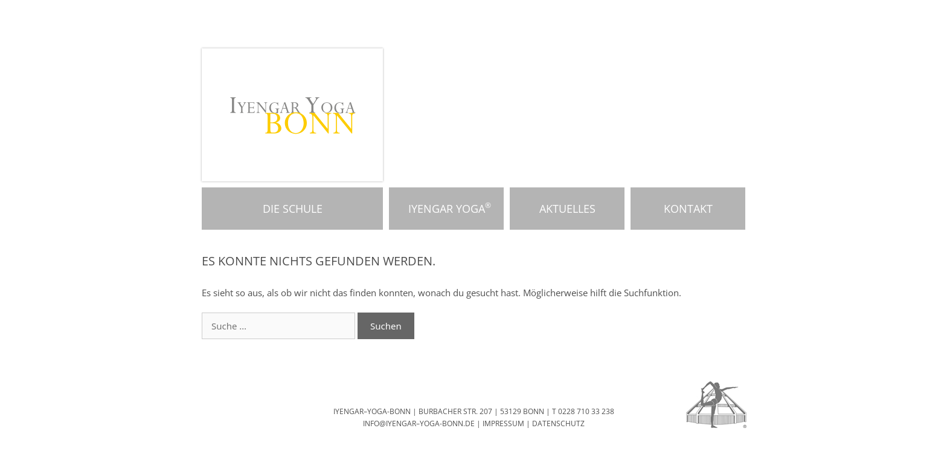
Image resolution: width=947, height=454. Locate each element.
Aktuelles (567, 208)
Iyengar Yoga (446, 208)
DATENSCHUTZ (558, 423)
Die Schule (293, 208)
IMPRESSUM (503, 423)
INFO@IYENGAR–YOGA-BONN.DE (419, 423)
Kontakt (688, 208)
